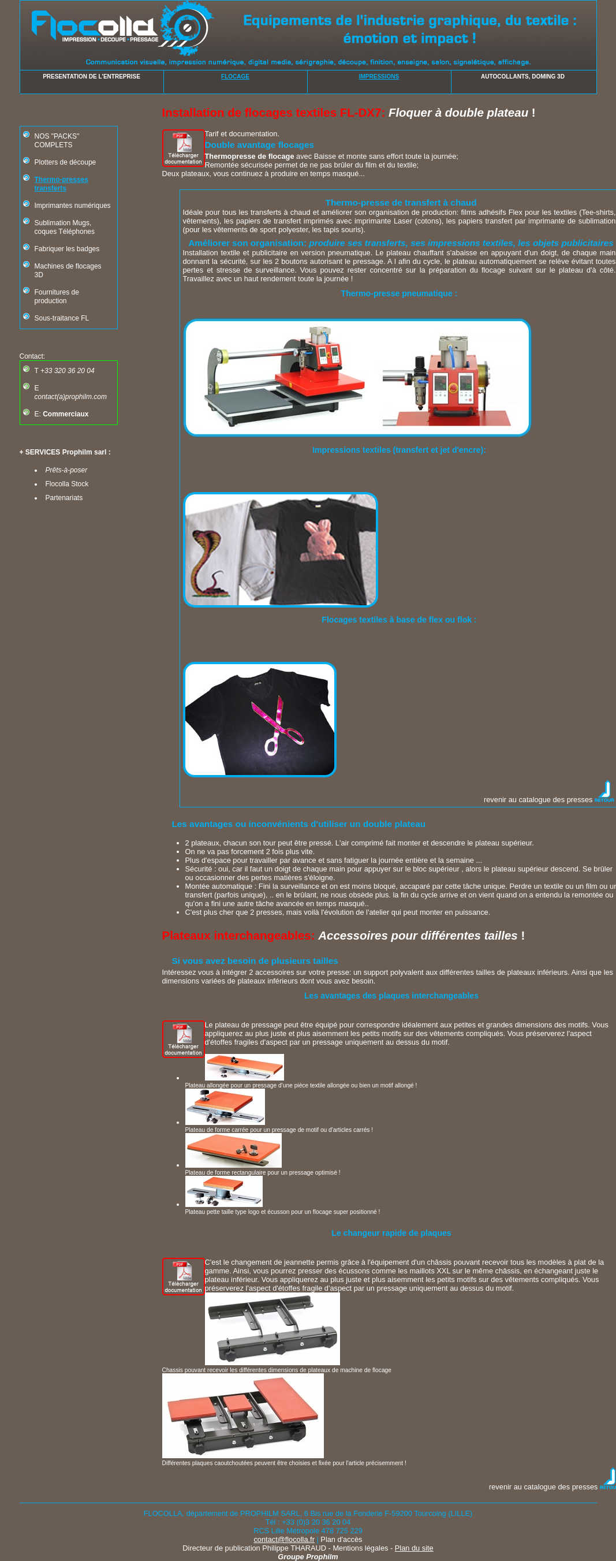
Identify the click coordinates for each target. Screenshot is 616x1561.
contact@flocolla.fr (283, 1539)
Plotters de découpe (65, 162)
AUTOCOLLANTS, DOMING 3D (523, 76)
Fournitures (52, 292)
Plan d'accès (341, 1539)
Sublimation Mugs (62, 223)
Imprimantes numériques (73, 206)
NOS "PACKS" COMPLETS (57, 140)
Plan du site (414, 1548)
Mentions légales (360, 1548)
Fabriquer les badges (67, 249)
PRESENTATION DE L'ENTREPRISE (91, 76)
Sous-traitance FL (62, 318)
